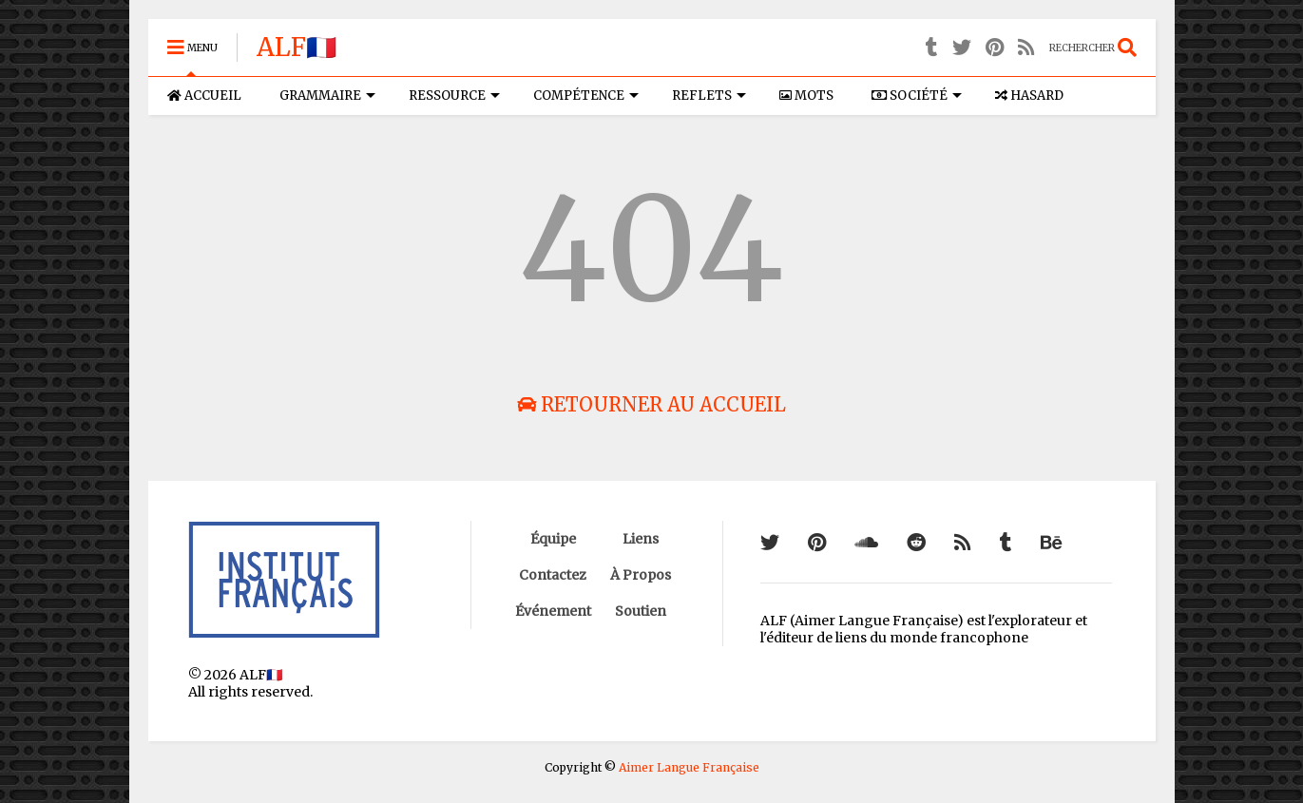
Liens (641, 538)
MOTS (806, 95)
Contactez (552, 574)
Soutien (640, 611)
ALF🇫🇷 (296, 47)
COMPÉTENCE (586, 95)
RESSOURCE (454, 95)
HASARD (1029, 95)
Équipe (553, 538)
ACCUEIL (204, 95)
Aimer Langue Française (689, 767)
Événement (553, 611)
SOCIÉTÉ (917, 95)
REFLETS (709, 95)
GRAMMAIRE (327, 95)
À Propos (640, 574)
